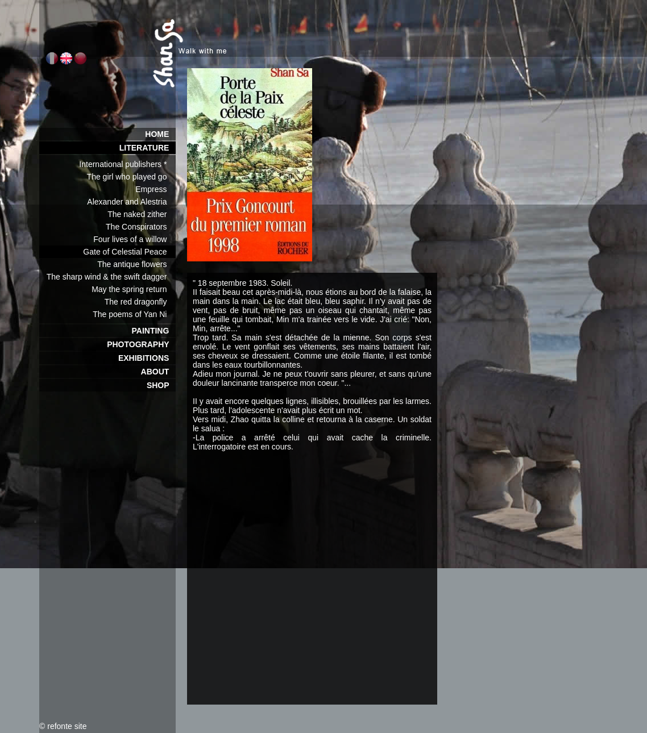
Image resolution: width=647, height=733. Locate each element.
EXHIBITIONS (147, 358)
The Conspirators (141, 226)
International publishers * (127, 164)
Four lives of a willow (134, 239)
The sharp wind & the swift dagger (111, 276)
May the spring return (134, 289)
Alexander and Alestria (131, 201)
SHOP (161, 385)
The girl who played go (131, 176)
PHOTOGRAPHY (141, 344)
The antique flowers (136, 264)
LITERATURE (147, 147)
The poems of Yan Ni (134, 314)
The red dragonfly (140, 301)
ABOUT (158, 371)
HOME (160, 134)
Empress (155, 189)
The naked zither (141, 214)
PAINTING (153, 330)
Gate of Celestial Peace (129, 251)
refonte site (66, 726)
